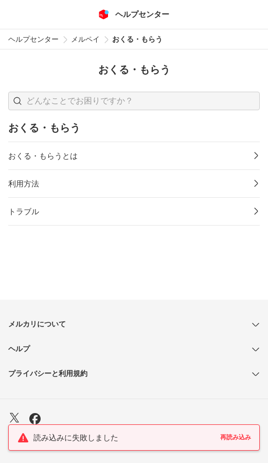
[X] (14, 418)
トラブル (23, 211)
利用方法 (23, 183)
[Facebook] (35, 420)
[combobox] (134, 101)
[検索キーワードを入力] (142, 101)
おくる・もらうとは (43, 155)
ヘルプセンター (33, 39)
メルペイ (85, 39)
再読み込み (235, 437)
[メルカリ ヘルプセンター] (134, 14)
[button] (17, 101)
